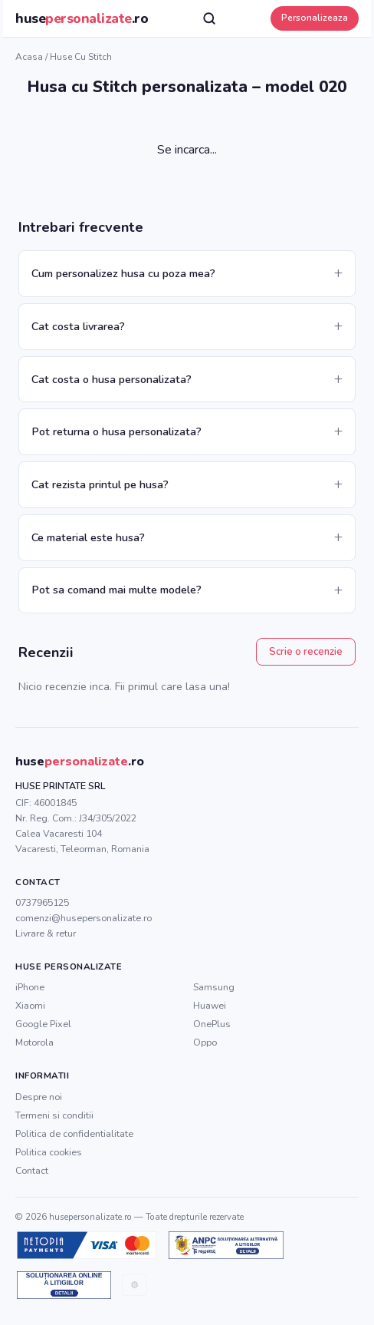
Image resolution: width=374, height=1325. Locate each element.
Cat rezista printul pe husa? (100, 484)
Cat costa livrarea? (78, 326)
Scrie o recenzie (306, 652)
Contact (31, 1170)
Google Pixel (43, 1023)
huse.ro (81, 18)
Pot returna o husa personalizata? (116, 431)
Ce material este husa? (88, 537)
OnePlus (212, 1023)
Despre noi (38, 1096)
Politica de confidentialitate (74, 1133)
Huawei (209, 1005)
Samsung (214, 986)
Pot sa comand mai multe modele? (116, 589)
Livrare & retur (45, 933)
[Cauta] (209, 18)
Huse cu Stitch (81, 57)
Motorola (34, 1042)
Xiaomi (30, 1005)
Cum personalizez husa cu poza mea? (123, 273)
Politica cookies (48, 1151)
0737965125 (42, 902)
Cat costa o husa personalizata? (111, 379)
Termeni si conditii (54, 1115)
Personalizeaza (314, 18)
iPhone (29, 986)
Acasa (29, 57)
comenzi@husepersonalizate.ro (83, 917)
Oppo (205, 1042)
